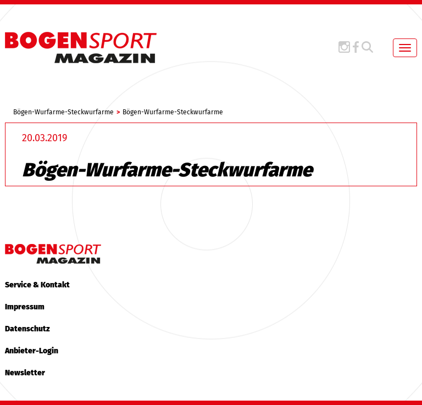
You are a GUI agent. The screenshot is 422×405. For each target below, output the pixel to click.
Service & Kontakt (37, 285)
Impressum (25, 307)
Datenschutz (27, 329)
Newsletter (25, 373)
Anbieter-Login (31, 351)
